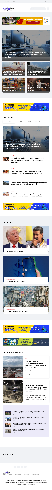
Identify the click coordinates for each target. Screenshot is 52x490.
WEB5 (44, 482)
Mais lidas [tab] (20, 122)
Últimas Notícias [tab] (9, 122)
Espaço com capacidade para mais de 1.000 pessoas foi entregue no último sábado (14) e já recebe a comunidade (36, 399)
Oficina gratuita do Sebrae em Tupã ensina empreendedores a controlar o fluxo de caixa (28, 432)
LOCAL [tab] (29, 122)
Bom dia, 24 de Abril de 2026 (9, 1)
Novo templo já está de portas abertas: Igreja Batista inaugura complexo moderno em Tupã (36, 391)
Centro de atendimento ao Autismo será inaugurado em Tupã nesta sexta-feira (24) (13, 89)
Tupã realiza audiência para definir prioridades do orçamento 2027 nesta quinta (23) (38, 72)
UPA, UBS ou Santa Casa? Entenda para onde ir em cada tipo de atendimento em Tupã (28, 420)
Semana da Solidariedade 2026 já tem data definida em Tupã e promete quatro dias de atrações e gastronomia (28, 414)
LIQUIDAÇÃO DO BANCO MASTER (16, 281)
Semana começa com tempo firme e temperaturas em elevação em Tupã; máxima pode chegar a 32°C (36, 365)
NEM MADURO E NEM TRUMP (14, 251)
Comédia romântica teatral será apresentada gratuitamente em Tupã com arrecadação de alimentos (37, 88)
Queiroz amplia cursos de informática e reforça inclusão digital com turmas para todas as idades (25, 54)
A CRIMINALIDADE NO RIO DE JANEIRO (17, 311)
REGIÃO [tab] (37, 122)
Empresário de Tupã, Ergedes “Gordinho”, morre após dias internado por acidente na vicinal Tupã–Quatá (29, 426)
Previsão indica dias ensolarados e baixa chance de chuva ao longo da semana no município (36, 375)
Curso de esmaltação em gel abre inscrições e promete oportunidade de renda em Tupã (13, 72)
